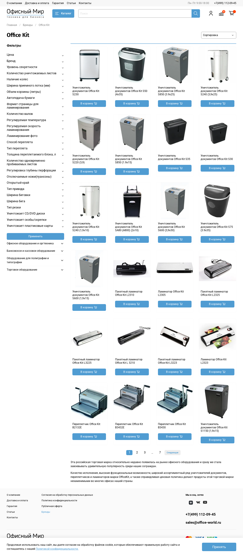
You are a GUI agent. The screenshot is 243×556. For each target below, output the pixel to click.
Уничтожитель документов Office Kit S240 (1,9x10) (85, 227)
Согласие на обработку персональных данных (67, 495)
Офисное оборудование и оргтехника (30, 243)
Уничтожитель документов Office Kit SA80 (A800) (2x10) (128, 227)
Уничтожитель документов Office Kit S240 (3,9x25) (214, 91)
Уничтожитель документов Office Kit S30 (217, 157)
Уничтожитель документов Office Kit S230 (85, 91)
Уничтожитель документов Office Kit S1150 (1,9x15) (214, 427)
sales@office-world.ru (203, 522)
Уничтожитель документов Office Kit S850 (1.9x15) (128, 159)
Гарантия (58, 3)
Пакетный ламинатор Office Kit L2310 (128, 293)
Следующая (172, 452)
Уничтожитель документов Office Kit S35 (174, 157)
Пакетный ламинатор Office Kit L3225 (86, 361)
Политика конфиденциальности (59, 500)
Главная (12, 25)
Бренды (28, 25)
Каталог (63, 13)
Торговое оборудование (22, 269)
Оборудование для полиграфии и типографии (28, 260)
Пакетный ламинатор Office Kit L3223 (171, 361)
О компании (14, 3)
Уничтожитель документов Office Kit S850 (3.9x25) (171, 91)
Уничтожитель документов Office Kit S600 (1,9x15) (85, 295)
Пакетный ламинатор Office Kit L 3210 (128, 361)
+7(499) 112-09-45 (225, 3)
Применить (35, 236)
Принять (219, 547)
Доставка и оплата (37, 3)
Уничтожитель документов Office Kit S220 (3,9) (85, 159)
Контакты (85, 3)
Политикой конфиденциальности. (57, 548)
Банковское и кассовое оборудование (31, 250)
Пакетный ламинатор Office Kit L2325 (214, 293)
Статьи (71, 3)
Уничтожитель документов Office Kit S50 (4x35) (131, 91)
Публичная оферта (52, 506)
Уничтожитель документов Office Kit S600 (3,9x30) (171, 227)
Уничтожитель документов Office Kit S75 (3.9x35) (217, 227)
